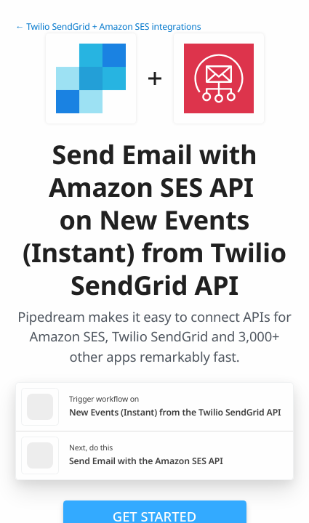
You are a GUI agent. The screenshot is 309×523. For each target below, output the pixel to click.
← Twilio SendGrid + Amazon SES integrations (108, 26)
